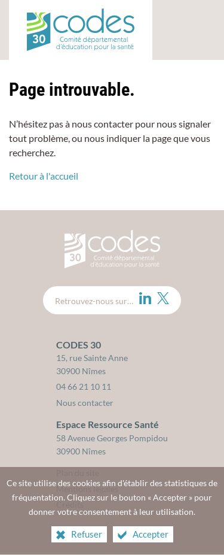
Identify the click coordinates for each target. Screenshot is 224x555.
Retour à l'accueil (43, 175)
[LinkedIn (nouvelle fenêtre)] (145, 298)
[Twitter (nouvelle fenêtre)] (163, 298)
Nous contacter (84, 403)
